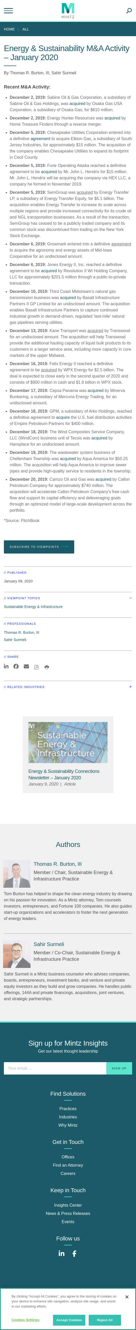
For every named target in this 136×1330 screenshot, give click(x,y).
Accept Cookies (69, 1320)
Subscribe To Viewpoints (39, 546)
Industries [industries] (68, 1117)
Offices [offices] (68, 1157)
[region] (68, 1309)
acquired (77, 103)
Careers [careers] (68, 1173)
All (25, 29)
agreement (40, 139)
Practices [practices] (68, 1109)
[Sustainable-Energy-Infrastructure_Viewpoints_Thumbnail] (68, 742)
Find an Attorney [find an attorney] (68, 1165)
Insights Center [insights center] (68, 1205)
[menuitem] (10, 29)
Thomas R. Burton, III (29, 73)
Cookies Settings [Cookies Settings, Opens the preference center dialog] (26, 1320)
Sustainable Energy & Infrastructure (33, 607)
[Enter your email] (68, 1068)
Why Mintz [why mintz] (68, 1125)
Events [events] (68, 1222)
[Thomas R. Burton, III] (17, 874)
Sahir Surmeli (63, 73)
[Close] (127, 1297)
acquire (63, 417)
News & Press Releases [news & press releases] (68, 1213)
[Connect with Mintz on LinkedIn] (61, 1256)
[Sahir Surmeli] (17, 954)
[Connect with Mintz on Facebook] (74, 1256)
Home (9, 29)
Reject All (104, 1320)
